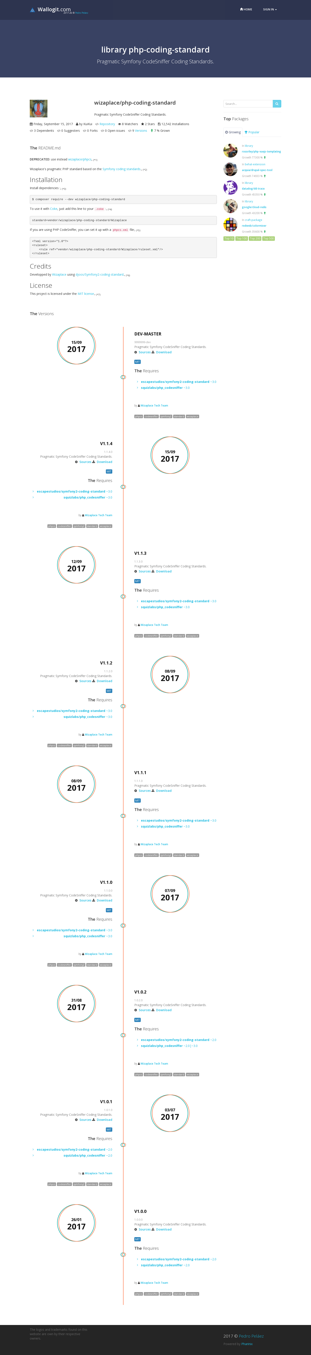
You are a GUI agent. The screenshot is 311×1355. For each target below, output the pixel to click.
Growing (233, 132)
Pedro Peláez (81, 12)
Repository (107, 124)
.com (50, 9)
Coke (53, 209)
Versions (141, 130)
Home (246, 9)
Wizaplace (59, 274)
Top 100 (241, 238)
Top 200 (255, 238)
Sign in (270, 9)
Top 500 (268, 238)
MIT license (86, 294)
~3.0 (178, 382)
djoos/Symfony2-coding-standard (100, 274)
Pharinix (247, 1344)
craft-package (253, 220)
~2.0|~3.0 (169, 1046)
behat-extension (255, 164)
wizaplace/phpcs (80, 159)
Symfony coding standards (122, 169)
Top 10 (229, 238)
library (249, 145)
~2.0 (178, 1040)
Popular (252, 132)
